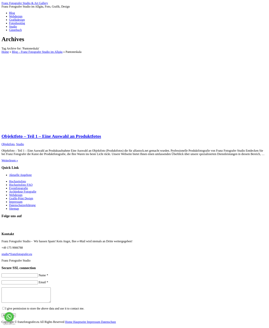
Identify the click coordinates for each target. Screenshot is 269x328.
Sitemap (14, 208)
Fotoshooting (17, 23)
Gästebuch (15, 30)
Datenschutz (108, 324)
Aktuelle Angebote (20, 175)
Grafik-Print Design (21, 198)
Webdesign (15, 16)
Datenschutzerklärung (22, 205)
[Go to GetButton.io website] (9, 324)
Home (69, 324)
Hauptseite (80, 324)
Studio (13, 26)
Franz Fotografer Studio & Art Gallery (25, 3)
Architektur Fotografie (22, 191)
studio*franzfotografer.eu (17, 254)
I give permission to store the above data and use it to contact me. (44, 311)
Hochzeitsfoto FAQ (21, 184)
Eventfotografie (18, 188)
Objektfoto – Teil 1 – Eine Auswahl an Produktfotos (51, 136)
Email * (43, 282)
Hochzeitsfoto (17, 181)
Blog (12, 13)
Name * (43, 275)
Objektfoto (8, 144)
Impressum (15, 201)
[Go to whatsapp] (9, 317)
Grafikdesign (17, 19)
